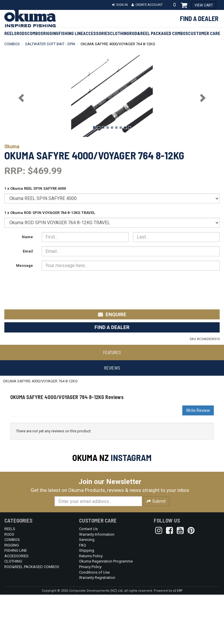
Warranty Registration (97, 608)
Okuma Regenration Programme (106, 591)
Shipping (86, 581)
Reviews (112, 367)
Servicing (86, 570)
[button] (120, 5)
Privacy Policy (90, 597)
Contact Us (88, 559)
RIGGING (51, 33)
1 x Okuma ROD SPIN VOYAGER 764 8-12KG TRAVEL (49, 212)
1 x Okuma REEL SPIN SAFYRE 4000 (35, 188)
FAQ (82, 575)
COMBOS (35, 33)
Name (27, 237)
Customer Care (204, 33)
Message (24, 265)
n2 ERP (177, 621)
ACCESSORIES (96, 33)
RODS (22, 33)
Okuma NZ (90, 457)
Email (28, 251)
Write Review (198, 410)
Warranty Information (96, 565)
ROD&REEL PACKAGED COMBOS (158, 33)
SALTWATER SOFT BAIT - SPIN (50, 44)
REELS (10, 33)
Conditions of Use (94, 602)
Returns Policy (91, 586)
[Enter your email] (98, 532)
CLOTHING (119, 33)
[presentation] (86, 286)
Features (112, 352)
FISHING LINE (71, 33)
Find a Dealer (199, 18)
